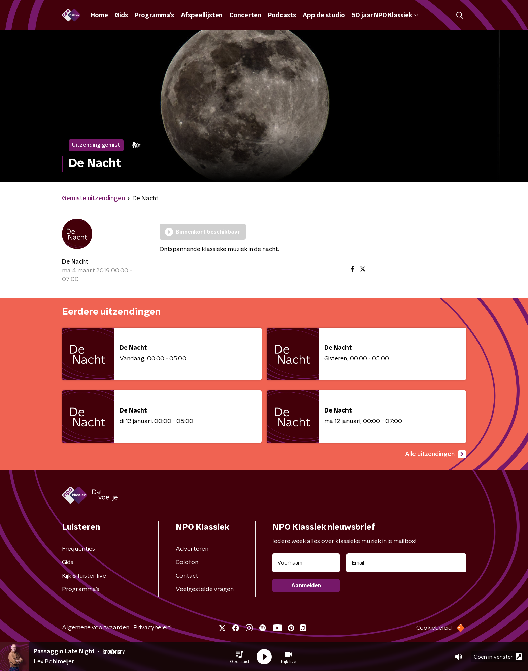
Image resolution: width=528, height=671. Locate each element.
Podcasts (282, 15)
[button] (239, 657)
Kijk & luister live (84, 576)
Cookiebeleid (434, 628)
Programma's (154, 15)
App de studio (324, 15)
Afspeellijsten (202, 15)
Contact (187, 576)
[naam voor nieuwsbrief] (306, 562)
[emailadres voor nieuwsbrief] (406, 562)
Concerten (245, 15)
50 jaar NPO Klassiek (385, 15)
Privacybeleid (152, 627)
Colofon (187, 562)
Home (99, 15)
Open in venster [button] (498, 656)
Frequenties (78, 549)
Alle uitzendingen (435, 454)
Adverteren (192, 549)
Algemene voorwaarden (95, 627)
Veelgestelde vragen (205, 589)
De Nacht (75, 262)
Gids (121, 15)
